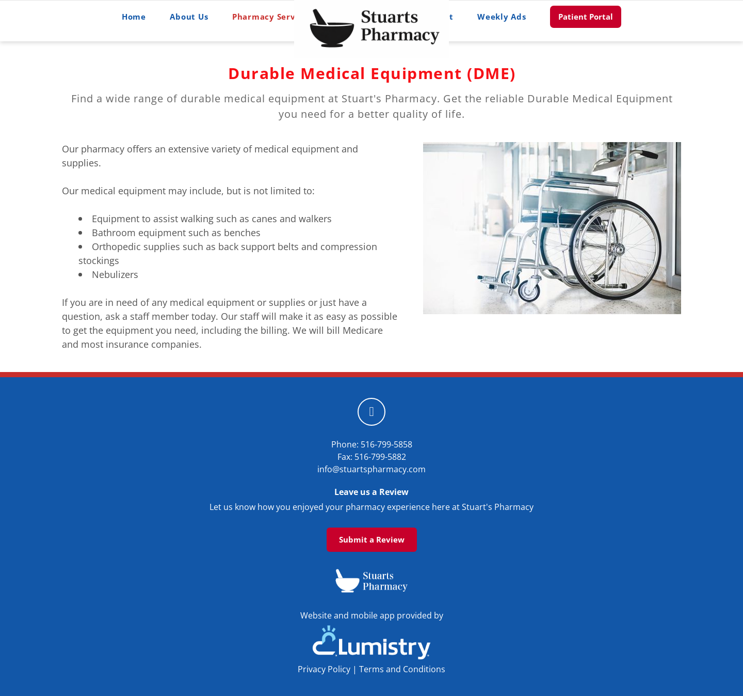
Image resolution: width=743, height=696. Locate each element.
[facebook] (371, 412)
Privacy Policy (324, 669)
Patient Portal (585, 16)
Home (134, 16)
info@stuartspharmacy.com (371, 469)
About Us (189, 16)
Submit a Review (372, 539)
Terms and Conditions (402, 669)
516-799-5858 (386, 444)
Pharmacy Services (276, 16)
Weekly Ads (501, 16)
